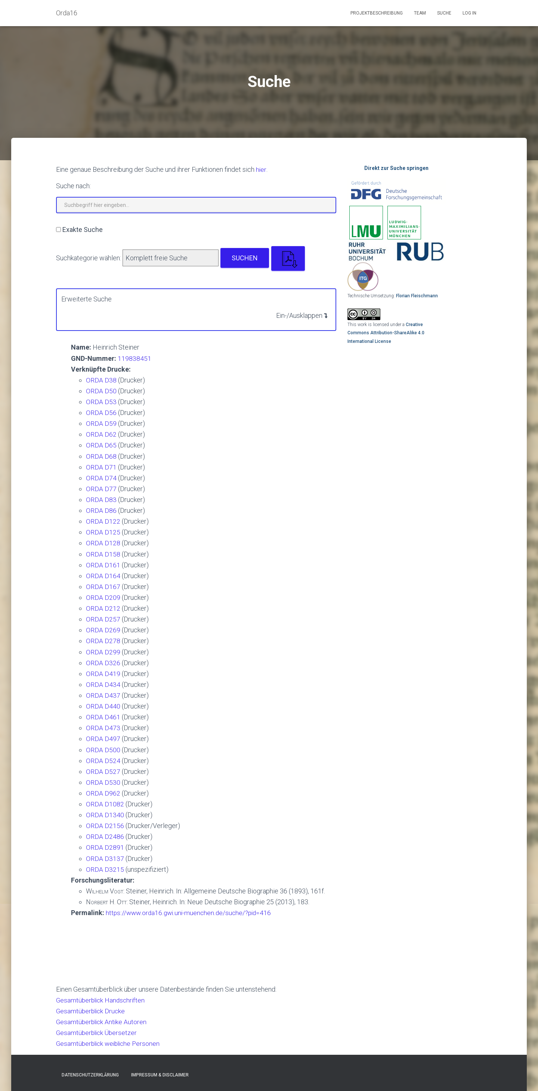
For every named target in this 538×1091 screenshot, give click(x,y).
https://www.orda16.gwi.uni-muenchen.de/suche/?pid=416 (190, 913)
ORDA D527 (103, 771)
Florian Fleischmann (417, 295)
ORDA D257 (103, 619)
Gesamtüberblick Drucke (91, 1011)
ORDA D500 (103, 750)
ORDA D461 (103, 717)
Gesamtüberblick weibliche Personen (110, 1043)
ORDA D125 (103, 532)
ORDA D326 (103, 663)
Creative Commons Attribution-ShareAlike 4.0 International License (385, 333)
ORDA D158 (103, 554)
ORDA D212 (103, 608)
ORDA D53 (101, 402)
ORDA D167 (103, 587)
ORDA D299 (103, 652)
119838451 (134, 358)
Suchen (245, 258)
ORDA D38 (101, 380)
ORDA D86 (101, 510)
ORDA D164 (103, 576)
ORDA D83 (101, 499)
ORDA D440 (103, 706)
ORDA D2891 (105, 847)
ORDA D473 (103, 728)
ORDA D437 (103, 695)
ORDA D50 (101, 391)
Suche (444, 13)
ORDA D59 (101, 423)
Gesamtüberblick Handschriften (102, 1000)
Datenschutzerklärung (90, 1075)
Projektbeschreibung (376, 13)
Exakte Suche (82, 229)
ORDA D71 (101, 467)
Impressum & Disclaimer (160, 1075)
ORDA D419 (103, 674)
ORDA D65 (101, 445)
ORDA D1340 (105, 815)
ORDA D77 (101, 489)
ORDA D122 (103, 521)
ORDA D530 (103, 782)
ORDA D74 (101, 478)
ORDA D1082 (105, 804)
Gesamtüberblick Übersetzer (98, 1032)
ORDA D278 (103, 641)
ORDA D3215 (105, 869)
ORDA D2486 (105, 836)
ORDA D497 (103, 739)
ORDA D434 (103, 684)
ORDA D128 (103, 543)
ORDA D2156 (105, 826)
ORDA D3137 (105, 858)
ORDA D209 (103, 597)
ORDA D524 (103, 761)
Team (420, 13)
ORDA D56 (101, 412)
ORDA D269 (103, 630)
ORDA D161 (103, 565)
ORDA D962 (103, 793)
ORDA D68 (101, 456)
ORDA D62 (101, 434)
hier (261, 169)
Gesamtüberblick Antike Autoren (102, 1022)
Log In (469, 13)
